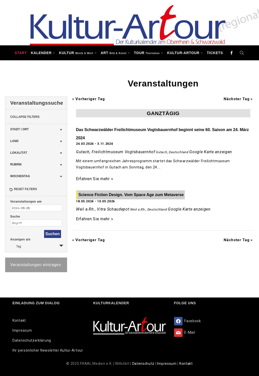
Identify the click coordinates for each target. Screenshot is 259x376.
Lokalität (18, 152)
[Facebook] (231, 53)
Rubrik (16, 164)
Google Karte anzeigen (210, 152)
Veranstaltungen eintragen (35, 265)
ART (114, 53)
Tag (15, 245)
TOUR (147, 53)
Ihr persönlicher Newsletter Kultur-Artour (47, 350)
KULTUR (76, 53)
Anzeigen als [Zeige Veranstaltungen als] (20, 239)
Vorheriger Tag (88, 99)
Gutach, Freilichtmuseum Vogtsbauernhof (115, 152)
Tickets (215, 53)
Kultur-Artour (183, 53)
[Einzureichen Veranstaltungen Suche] (52, 234)
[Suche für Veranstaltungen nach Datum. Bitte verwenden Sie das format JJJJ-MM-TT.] (36, 208)
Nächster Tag (238, 99)
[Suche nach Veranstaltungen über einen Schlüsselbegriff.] (36, 223)
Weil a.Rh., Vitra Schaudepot (103, 209)
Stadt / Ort (19, 129)
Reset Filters (23, 189)
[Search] (241, 53)
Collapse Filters (25, 117)
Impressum (22, 330)
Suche (15, 216)
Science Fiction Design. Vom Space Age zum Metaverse (131, 195)
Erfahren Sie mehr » (94, 178)
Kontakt (19, 320)
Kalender (41, 53)
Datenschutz (143, 364)
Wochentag (20, 176)
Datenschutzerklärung (31, 340)
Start (21, 53)
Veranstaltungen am (26, 201)
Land (14, 141)
